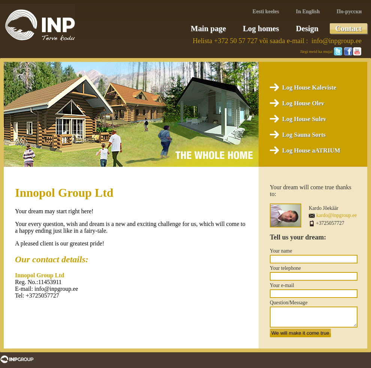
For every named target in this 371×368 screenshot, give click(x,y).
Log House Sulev (304, 119)
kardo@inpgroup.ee (336, 215)
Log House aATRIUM (311, 150)
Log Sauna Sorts (304, 134)
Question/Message (288, 302)
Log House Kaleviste (309, 87)
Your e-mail (282, 285)
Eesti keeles (266, 11)
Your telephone (285, 268)
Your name (281, 251)
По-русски (349, 11)
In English (308, 11)
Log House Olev (303, 103)
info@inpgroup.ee (336, 41)
